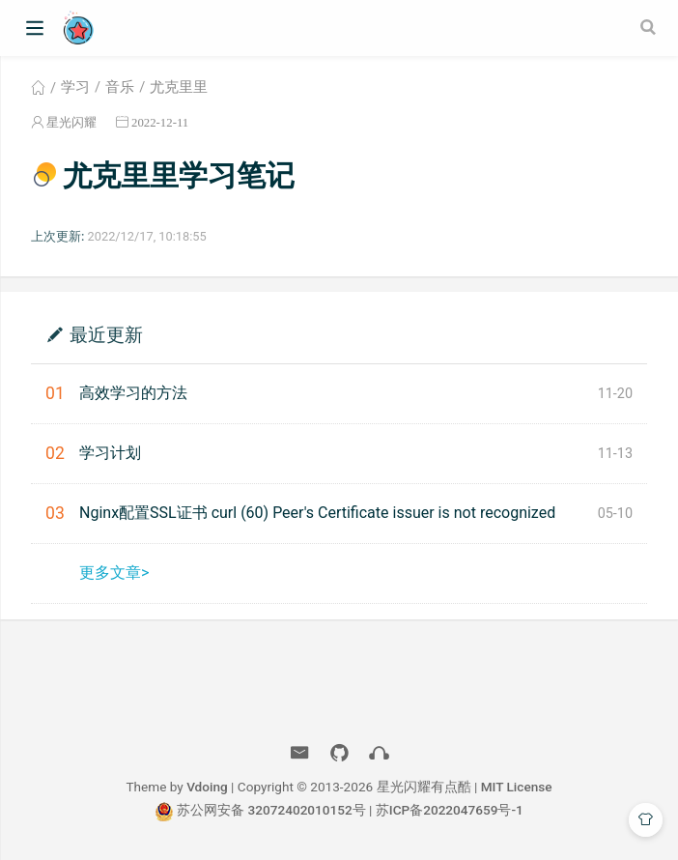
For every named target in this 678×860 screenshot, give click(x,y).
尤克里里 (179, 87)
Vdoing (207, 786)
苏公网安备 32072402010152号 (271, 809)
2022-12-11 (159, 122)
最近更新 (106, 334)
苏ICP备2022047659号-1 (449, 809)
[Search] (650, 27)
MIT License (516, 786)
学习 (75, 87)
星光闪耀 (71, 122)
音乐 (119, 87)
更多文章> (114, 572)
